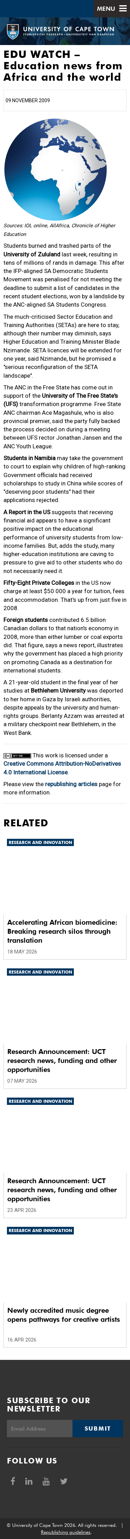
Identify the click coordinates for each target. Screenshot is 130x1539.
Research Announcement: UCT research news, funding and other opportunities (62, 1060)
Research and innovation (40, 842)
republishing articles (71, 784)
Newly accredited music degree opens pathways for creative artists (63, 1314)
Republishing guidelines (65, 1532)
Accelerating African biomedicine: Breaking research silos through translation (62, 931)
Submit (98, 1428)
